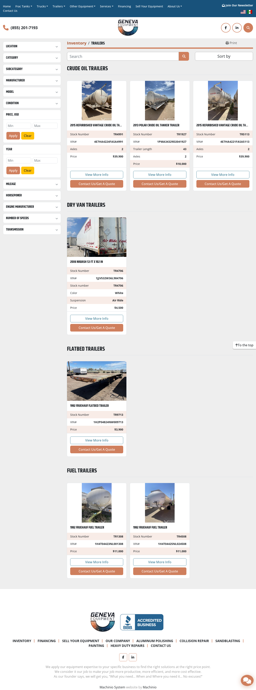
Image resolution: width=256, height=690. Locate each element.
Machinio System (112, 687)
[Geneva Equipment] (103, 622)
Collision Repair (194, 641)
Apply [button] (13, 136)
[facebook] (226, 28)
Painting (96, 645)
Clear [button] (28, 136)
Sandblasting (227, 641)
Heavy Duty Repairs (127, 645)
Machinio (150, 687)
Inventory (22, 641)
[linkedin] (237, 28)
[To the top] (244, 345)
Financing (124, 6)
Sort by (223, 56)
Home (7, 6)
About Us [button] (174, 6)
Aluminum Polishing (154, 641)
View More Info (96, 174)
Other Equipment (81, 6)
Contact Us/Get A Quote (97, 184)
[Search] (248, 28)
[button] (83, 6)
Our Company (118, 641)
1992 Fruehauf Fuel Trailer (87, 527)
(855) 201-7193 (24, 27)
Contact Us (10, 11)
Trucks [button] (41, 6)
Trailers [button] (58, 6)
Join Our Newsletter (239, 5)
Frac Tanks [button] (22, 6)
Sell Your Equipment (149, 6)
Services (105, 6)
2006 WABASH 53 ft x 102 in (86, 261)
